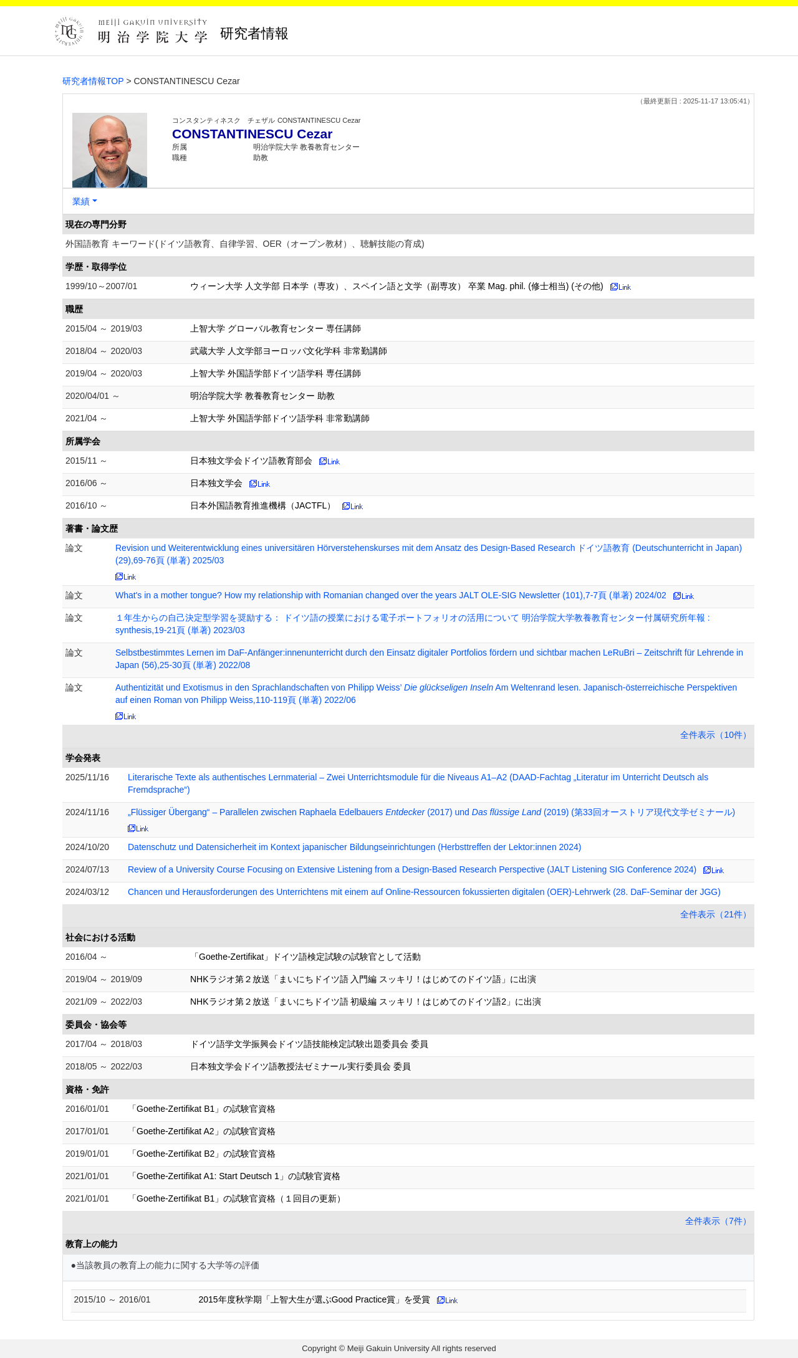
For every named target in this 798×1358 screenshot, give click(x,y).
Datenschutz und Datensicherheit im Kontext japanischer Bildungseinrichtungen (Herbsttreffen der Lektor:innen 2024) (354, 847)
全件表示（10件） (715, 735)
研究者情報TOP (93, 81)
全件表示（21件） (715, 914)
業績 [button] (81, 201)
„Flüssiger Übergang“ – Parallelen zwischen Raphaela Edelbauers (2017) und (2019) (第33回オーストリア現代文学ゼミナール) (431, 812)
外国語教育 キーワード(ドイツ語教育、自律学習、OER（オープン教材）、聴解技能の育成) (245, 244)
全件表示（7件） (718, 1221)
